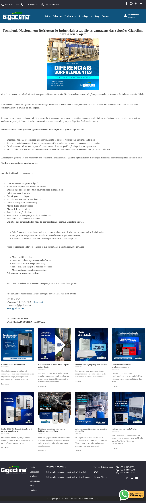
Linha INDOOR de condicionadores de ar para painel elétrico (16, 430)
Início (47, 16)
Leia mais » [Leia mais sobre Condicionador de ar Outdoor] (5, 384)
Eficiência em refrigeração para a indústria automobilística (51, 430)
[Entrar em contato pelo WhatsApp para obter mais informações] (131, 495)
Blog (97, 16)
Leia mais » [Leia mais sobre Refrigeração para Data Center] (115, 448)
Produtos (70, 16)
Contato (105, 16)
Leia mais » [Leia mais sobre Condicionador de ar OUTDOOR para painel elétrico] (42, 386)
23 (79, 453)
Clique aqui (37, 302)
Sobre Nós (57, 16)
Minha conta (133, 14)
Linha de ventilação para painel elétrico (91, 365)
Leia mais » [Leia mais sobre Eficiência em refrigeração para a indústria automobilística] (42, 450)
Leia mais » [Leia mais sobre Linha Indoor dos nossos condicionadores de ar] (115, 386)
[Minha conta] (125, 15)
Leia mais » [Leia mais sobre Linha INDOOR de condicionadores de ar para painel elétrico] (5, 448)
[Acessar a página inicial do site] (16, 16)
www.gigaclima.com (15, 308)
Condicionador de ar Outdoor (13, 365)
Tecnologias (86, 16)
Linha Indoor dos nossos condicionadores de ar (121, 366)
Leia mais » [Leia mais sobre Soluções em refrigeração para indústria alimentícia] (79, 450)
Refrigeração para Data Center (124, 429)
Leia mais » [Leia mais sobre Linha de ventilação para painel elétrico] (79, 381)
